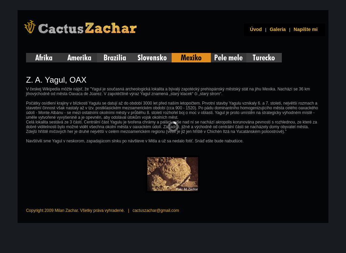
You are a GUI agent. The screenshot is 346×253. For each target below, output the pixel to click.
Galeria (278, 29)
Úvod (254, 29)
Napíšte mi (306, 29)
